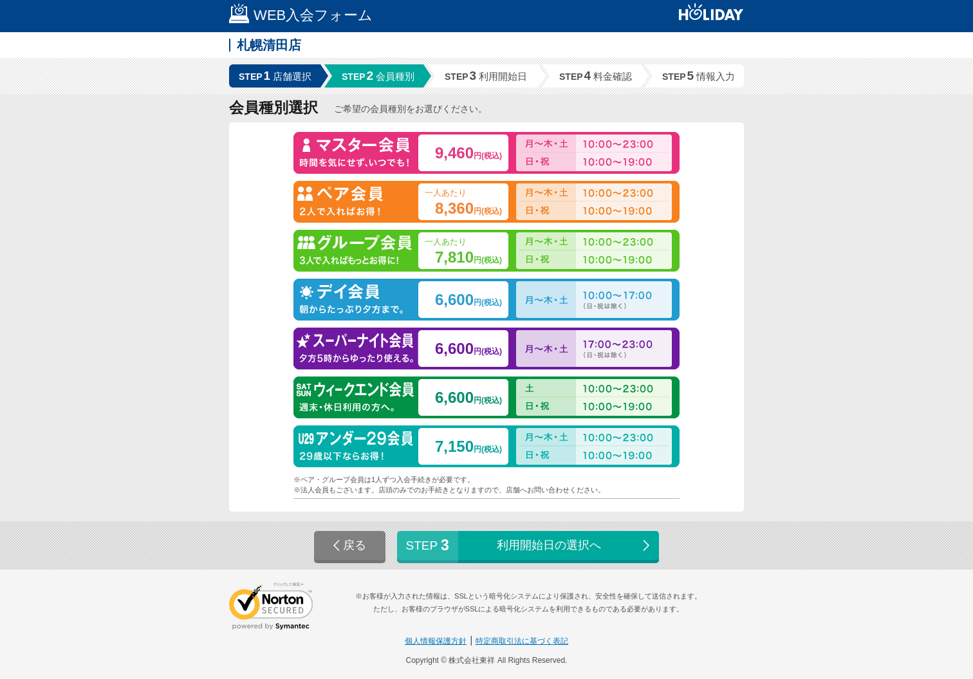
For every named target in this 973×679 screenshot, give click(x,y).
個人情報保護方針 (436, 641)
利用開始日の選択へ (529, 545)
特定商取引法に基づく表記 (522, 641)
